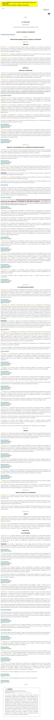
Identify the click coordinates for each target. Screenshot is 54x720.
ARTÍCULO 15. (5, 270)
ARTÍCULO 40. (5, 671)
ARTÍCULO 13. (5, 241)
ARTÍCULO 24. (5, 459)
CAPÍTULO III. (25, 145)
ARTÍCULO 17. (5, 353)
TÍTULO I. (25, 37)
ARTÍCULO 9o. (5, 150)
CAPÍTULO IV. (25, 284)
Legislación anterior (5, 127)
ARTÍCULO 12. (5, 210)
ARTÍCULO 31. (5, 535)
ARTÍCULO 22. (5, 433)
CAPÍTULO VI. (25, 490)
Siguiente (25, 17)
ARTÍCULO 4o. (5, 73)
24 (25, 671)
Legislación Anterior (5, 675)
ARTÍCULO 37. (5, 641)
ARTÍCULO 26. (5, 480)
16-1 (40, 335)
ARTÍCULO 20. (5, 391)
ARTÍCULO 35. (5, 592)
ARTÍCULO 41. (5, 678)
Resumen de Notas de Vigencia (8, 34)
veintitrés (12, 473)
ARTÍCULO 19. (5, 376)
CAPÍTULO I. (26, 42)
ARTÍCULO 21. (5, 407)
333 (1, 65)
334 (4, 65)
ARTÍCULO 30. (5, 523)
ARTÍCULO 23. (5, 445)
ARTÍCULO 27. (5, 495)
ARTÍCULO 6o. (5, 98)
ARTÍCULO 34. (5, 585)
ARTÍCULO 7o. (5, 105)
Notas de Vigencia (5, 329)
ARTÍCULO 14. (5, 253)
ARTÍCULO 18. (5, 367)
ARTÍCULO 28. (5, 506)
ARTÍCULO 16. (5, 289)
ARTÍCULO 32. (5, 553)
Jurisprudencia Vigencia (6, 95)
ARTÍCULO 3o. (5, 58)
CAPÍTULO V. (26, 428)
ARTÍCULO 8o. (5, 129)
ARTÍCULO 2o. (5, 54)
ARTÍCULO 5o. (5, 80)
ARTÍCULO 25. (5, 470)
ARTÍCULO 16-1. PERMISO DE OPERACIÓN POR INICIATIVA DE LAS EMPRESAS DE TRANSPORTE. (26, 305)
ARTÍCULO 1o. (4, 47)
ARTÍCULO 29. (5, 516)
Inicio (3, 8)
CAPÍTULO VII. (25, 511)
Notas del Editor (4, 185)
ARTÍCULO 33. (5, 567)
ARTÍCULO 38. (5, 651)
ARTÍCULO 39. (5, 663)
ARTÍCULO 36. (5, 624)
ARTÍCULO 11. (5, 177)
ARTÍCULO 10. (5, 166)
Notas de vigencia (5, 124)
